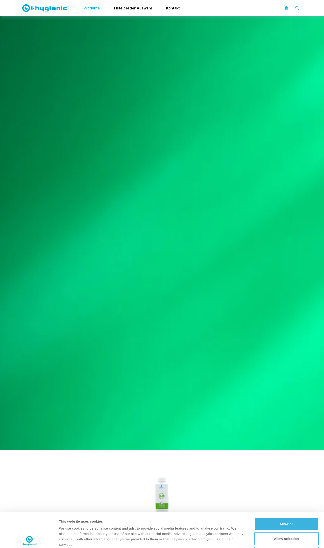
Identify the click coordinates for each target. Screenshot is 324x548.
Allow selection (286, 504)
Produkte (92, 8)
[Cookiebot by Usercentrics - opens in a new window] (29, 539)
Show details (236, 539)
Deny (286, 518)
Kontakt (173, 8)
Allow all (286, 489)
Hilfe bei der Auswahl (133, 8)
